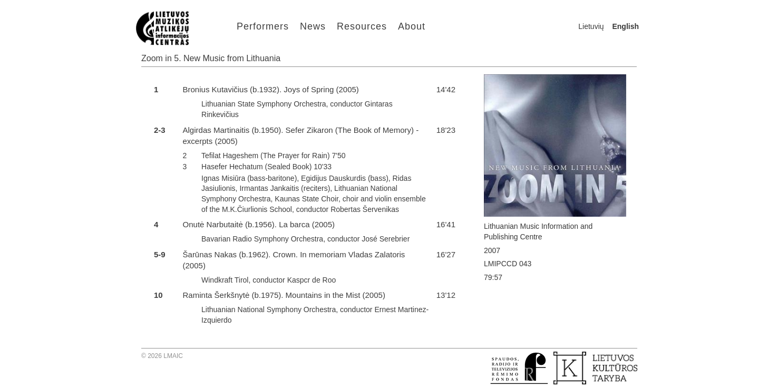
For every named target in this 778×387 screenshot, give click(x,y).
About (411, 26)
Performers (263, 26)
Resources (362, 26)
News (313, 26)
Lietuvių (591, 26)
